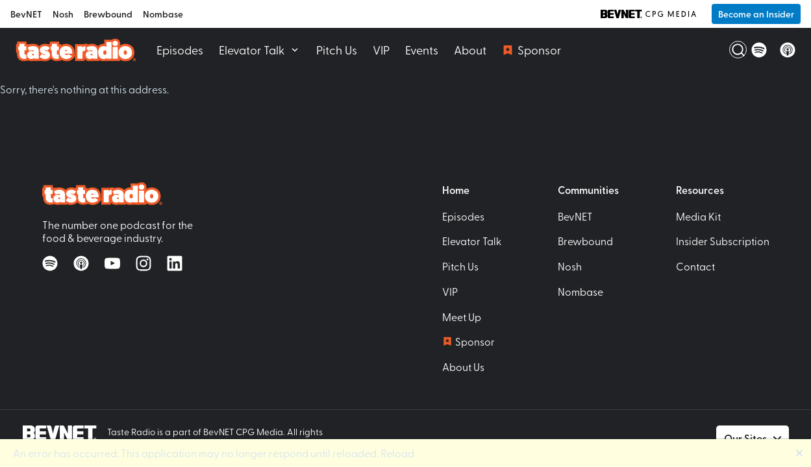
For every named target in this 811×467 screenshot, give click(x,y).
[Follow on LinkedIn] (174, 263)
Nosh (63, 14)
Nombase (163, 14)
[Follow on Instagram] (143, 263)
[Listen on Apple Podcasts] (787, 50)
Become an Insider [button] (756, 14)
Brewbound (108, 14)
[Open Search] (730, 50)
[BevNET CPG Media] (648, 14)
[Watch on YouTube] (112, 263)
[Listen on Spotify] (759, 50)
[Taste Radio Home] (76, 49)
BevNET (26, 14)
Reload (397, 453)
